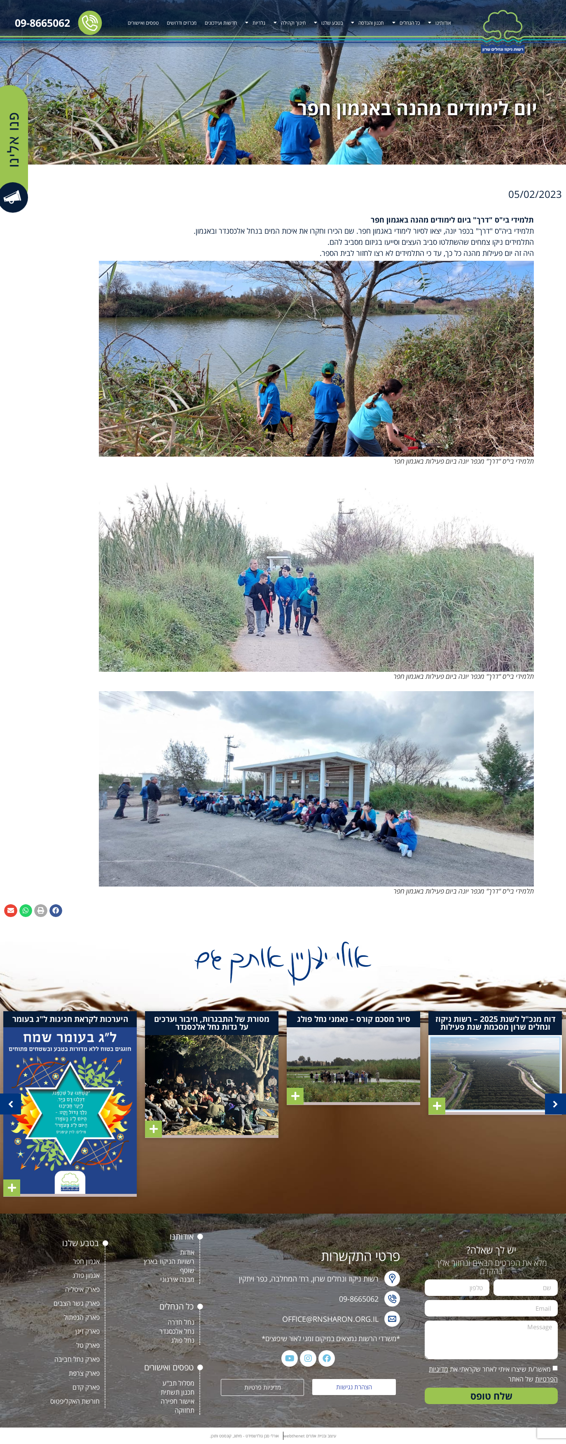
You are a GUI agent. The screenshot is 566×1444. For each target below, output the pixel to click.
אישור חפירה (177, 1401)
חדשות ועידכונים (221, 22)
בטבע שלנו (328, 22)
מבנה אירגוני (177, 1279)
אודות (187, 1252)
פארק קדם (86, 1387)
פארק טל (88, 1345)
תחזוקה (184, 1410)
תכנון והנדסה (367, 22)
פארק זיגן (87, 1331)
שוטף (187, 1270)
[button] (56, 910)
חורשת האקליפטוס (75, 1401)
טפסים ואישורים (143, 22)
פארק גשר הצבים (77, 1303)
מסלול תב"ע (178, 1383)
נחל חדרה (181, 1322)
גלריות (255, 22)
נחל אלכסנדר (176, 1331)
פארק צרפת (84, 1373)
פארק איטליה (82, 1289)
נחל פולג (182, 1340)
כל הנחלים (406, 22)
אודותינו (439, 22)
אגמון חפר (86, 1261)
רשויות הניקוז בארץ (169, 1261)
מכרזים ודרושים (181, 22)
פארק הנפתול (82, 1317)
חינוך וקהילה (290, 22)
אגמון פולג (86, 1275)
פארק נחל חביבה (77, 1359)
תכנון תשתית (177, 1392)
